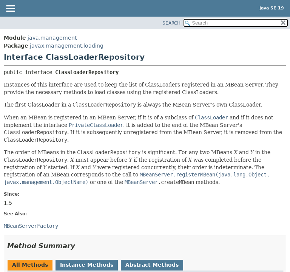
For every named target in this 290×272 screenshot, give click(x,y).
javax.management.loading (66, 46)
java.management (52, 38)
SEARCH (171, 23)
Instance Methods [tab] (86, 265)
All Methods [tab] (30, 265)
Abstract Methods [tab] (152, 265)
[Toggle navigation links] (10, 9)
